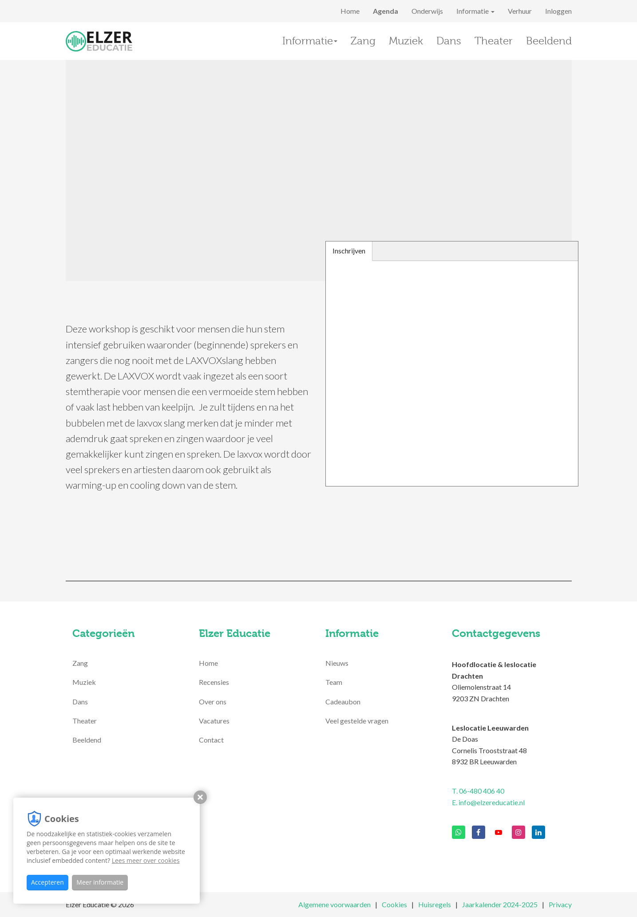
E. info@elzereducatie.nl (488, 802)
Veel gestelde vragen (356, 720)
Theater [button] (494, 41)
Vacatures (214, 720)
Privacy (560, 904)
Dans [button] (448, 41)
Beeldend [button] (549, 41)
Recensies (214, 682)
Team (333, 682)
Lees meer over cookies (146, 860)
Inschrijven (348, 250)
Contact (211, 739)
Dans (80, 701)
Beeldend (86, 739)
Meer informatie (99, 882)
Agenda (385, 11)
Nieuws (336, 663)
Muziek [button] (406, 41)
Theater (84, 720)
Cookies (394, 904)
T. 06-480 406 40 (478, 791)
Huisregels (434, 904)
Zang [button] (363, 41)
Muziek (84, 682)
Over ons (212, 701)
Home (350, 11)
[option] (319, 170)
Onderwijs (427, 11)
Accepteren (47, 882)
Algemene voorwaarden (334, 904)
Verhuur (520, 11)
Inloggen (558, 11)
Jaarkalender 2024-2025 (500, 904)
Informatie (475, 11)
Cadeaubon (342, 701)
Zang (80, 663)
